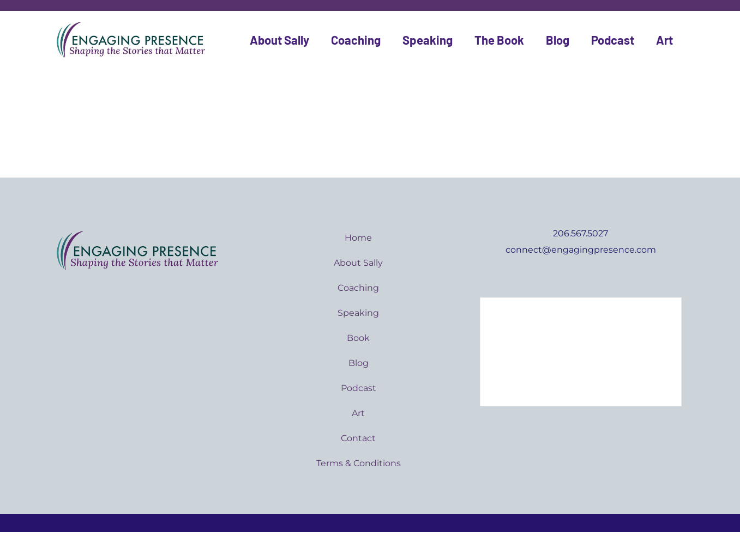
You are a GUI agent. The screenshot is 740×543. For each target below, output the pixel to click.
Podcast (612, 40)
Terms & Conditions (358, 463)
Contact (358, 438)
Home (358, 238)
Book (358, 338)
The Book (499, 40)
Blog (557, 40)
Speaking (427, 40)
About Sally (279, 40)
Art (664, 40)
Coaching (356, 40)
